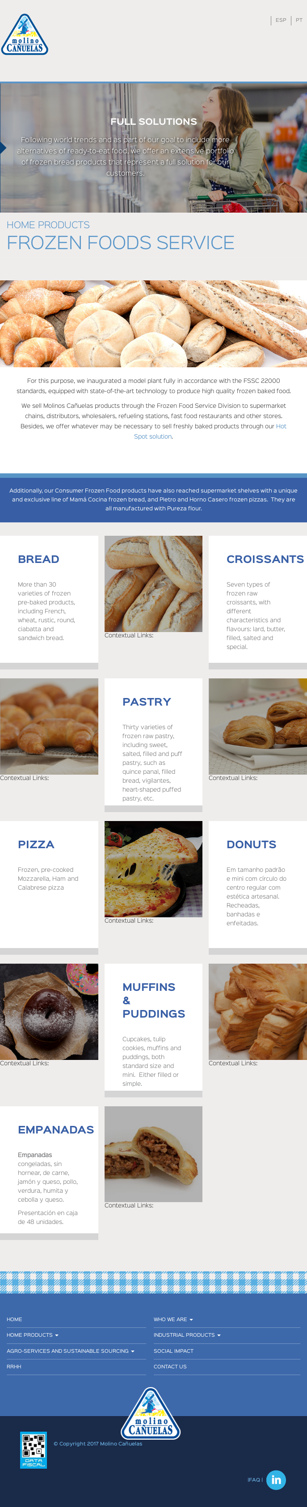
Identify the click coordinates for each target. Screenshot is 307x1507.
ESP (281, 20)
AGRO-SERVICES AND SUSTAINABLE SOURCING (71, 1351)
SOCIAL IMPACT (173, 1351)
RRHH (14, 1367)
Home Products (33, 1335)
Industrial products (187, 1335)
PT (299, 20)
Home (14, 1320)
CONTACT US (170, 1367)
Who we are (173, 1320)
